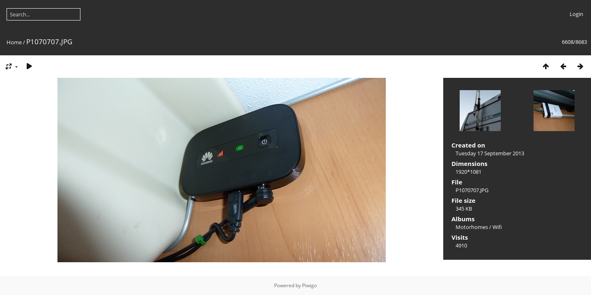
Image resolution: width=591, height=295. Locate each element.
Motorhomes (472, 227)
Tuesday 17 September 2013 (490, 153)
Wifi (497, 227)
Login (576, 14)
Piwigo (309, 285)
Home (14, 42)
